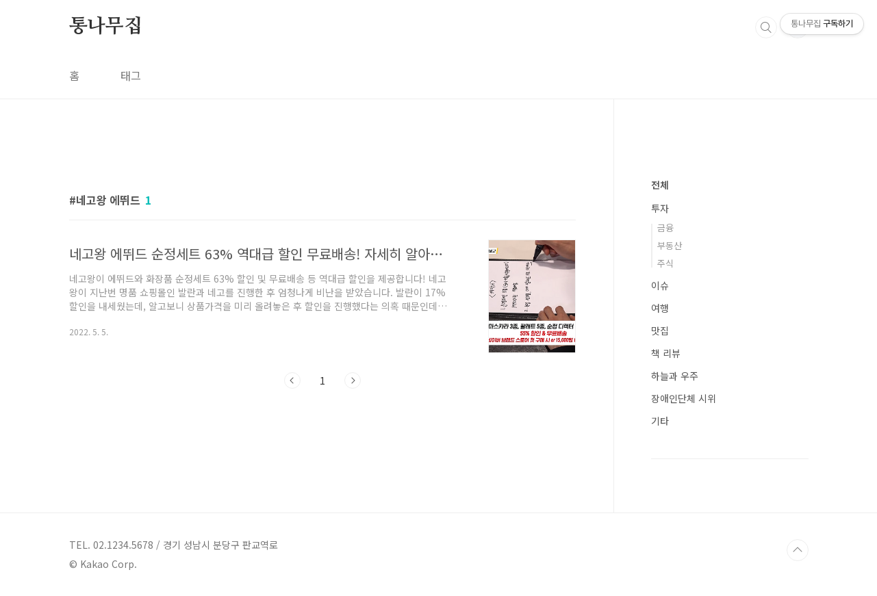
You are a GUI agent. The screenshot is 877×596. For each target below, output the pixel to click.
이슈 (660, 285)
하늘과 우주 (674, 376)
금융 (665, 227)
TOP (798, 550)
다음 (352, 380)
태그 (130, 75)
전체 (660, 185)
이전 (292, 380)
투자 (660, 208)
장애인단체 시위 (683, 398)
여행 (660, 308)
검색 (766, 27)
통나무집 (105, 26)
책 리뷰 (666, 353)
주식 (665, 263)
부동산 (669, 245)
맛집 (660, 330)
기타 (660, 421)
